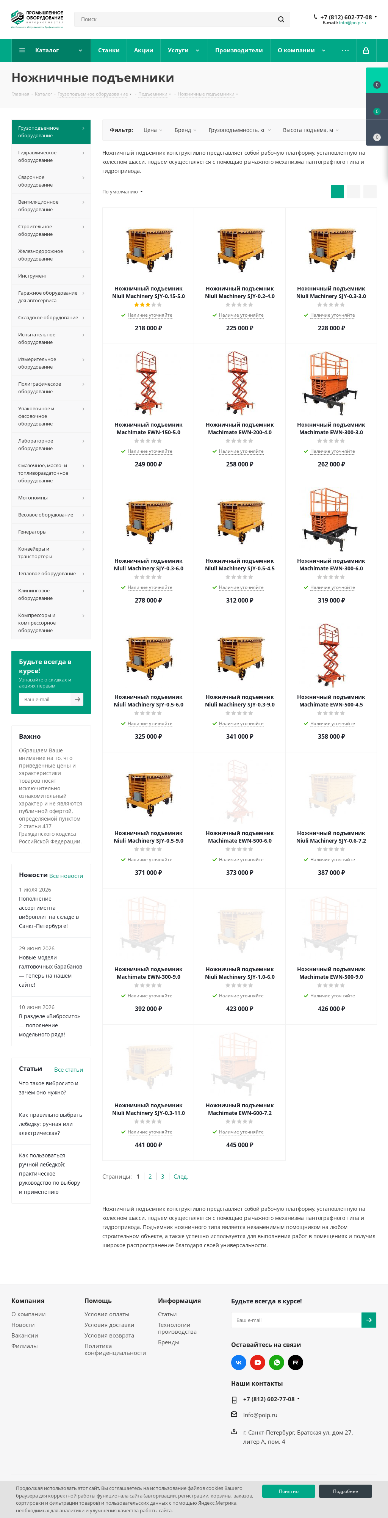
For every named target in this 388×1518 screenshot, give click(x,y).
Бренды (169, 1342)
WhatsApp (276, 1362)
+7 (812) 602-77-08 (346, 17)
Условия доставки (109, 1324)
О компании (28, 1314)
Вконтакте (238, 1362)
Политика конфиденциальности (115, 1349)
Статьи (167, 1314)
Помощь (98, 1301)
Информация (179, 1301)
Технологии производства (177, 1328)
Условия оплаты (107, 1314)
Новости (23, 1324)
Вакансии (24, 1335)
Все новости (66, 875)
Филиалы (24, 1346)
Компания (27, 1301)
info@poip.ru (352, 22)
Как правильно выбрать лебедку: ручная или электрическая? (50, 1124)
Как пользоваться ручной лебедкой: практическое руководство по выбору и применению (49, 1173)
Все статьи (68, 1069)
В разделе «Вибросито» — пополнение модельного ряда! (49, 1025)
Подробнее (345, 1491)
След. (181, 1176)
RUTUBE (295, 1362)
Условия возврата (109, 1335)
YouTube (257, 1362)
